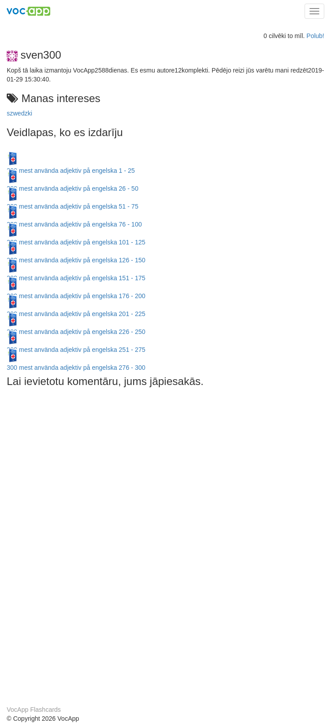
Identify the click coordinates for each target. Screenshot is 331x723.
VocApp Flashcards (34, 709)
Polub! (315, 35)
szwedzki (19, 113)
